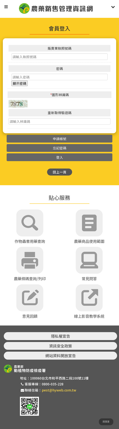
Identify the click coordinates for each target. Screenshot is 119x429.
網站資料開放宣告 (60, 355)
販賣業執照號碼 (60, 48)
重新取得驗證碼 (60, 112)
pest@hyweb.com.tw (59, 390)
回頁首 (106, 421)
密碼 (59, 68)
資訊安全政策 (60, 346)
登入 (59, 157)
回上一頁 (59, 172)
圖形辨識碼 (59, 94)
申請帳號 (59, 138)
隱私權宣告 (60, 336)
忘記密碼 (59, 148)
